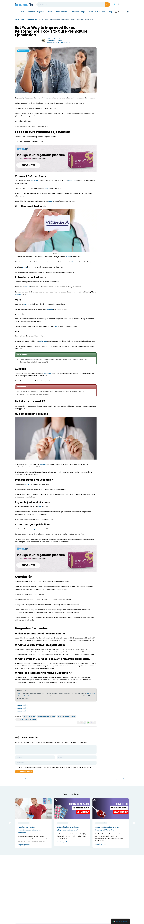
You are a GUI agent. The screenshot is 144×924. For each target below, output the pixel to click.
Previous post (21, 779)
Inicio (17, 20)
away (27, 484)
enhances (43, 341)
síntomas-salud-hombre (66, 716)
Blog (22, 20)
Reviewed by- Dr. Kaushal (55, 40)
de (40, 506)
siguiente (134, 823)
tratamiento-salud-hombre (26, 719)
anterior (10, 823)
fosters (27, 287)
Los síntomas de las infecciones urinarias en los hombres (29, 830)
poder (47, 188)
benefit (50, 309)
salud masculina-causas (46, 716)
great (50, 201)
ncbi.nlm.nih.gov (23, 705)
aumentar (72, 181)
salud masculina (29, 716)
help (55, 326)
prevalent (43, 464)
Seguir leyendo (24, 845)
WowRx (19, 693)
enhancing (19, 294)
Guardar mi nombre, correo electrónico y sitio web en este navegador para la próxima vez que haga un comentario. (54, 767)
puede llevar (39, 529)
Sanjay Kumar (58, 38)
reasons (26, 304)
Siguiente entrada (121, 779)
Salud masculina (31, 20)
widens (72, 262)
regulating (34, 181)
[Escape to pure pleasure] (56, 170)
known (68, 257)
